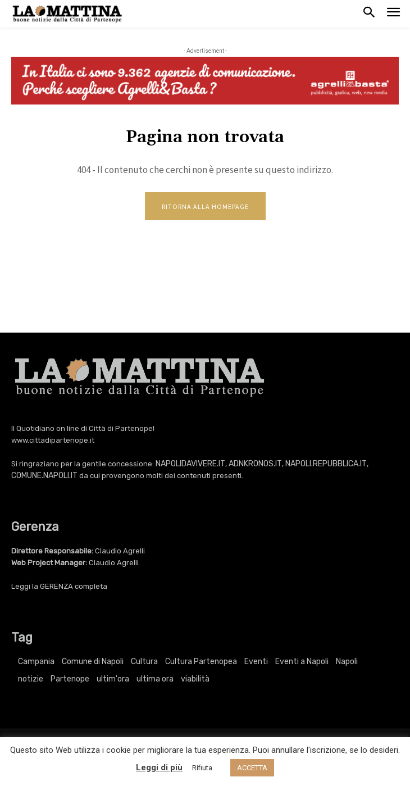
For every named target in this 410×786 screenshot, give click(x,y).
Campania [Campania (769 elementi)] (36, 661)
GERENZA (56, 586)
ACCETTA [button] (252, 768)
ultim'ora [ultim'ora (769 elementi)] (113, 679)
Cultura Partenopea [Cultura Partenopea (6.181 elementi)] (201, 661)
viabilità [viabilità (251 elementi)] (195, 679)
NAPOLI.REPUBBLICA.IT (326, 464)
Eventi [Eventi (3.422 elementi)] (256, 661)
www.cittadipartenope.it (52, 440)
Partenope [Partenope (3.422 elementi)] (70, 679)
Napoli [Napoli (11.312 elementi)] (347, 661)
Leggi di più (159, 767)
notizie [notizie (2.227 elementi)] (30, 679)
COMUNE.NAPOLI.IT (44, 475)
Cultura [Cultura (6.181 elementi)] (144, 661)
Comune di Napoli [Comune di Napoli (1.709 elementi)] (93, 661)
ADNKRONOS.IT (255, 464)
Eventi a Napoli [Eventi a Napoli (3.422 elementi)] (302, 661)
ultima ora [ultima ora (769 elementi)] (155, 679)
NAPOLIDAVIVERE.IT (190, 464)
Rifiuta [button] (202, 768)
